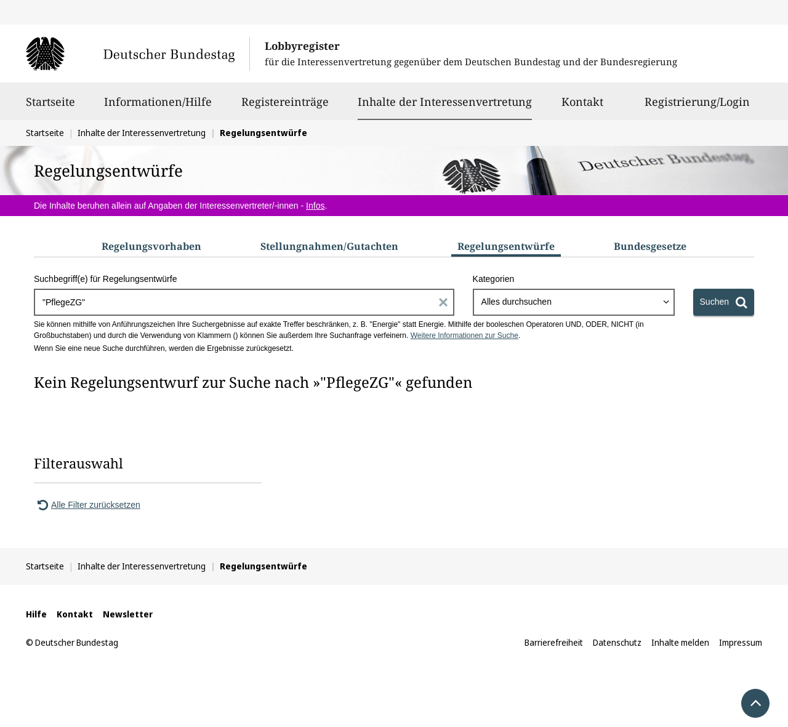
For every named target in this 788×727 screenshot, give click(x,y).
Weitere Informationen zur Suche (464, 335)
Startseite (50, 107)
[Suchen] (723, 302)
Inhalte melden (680, 642)
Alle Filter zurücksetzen (87, 505)
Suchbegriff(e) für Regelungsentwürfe (105, 279)
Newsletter (128, 614)
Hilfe (36, 614)
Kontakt (582, 107)
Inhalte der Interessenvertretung (445, 101)
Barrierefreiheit (554, 642)
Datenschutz (617, 642)
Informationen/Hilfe (158, 107)
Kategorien (494, 279)
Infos (315, 206)
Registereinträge (285, 107)
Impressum (740, 642)
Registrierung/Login (697, 107)
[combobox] (574, 302)
